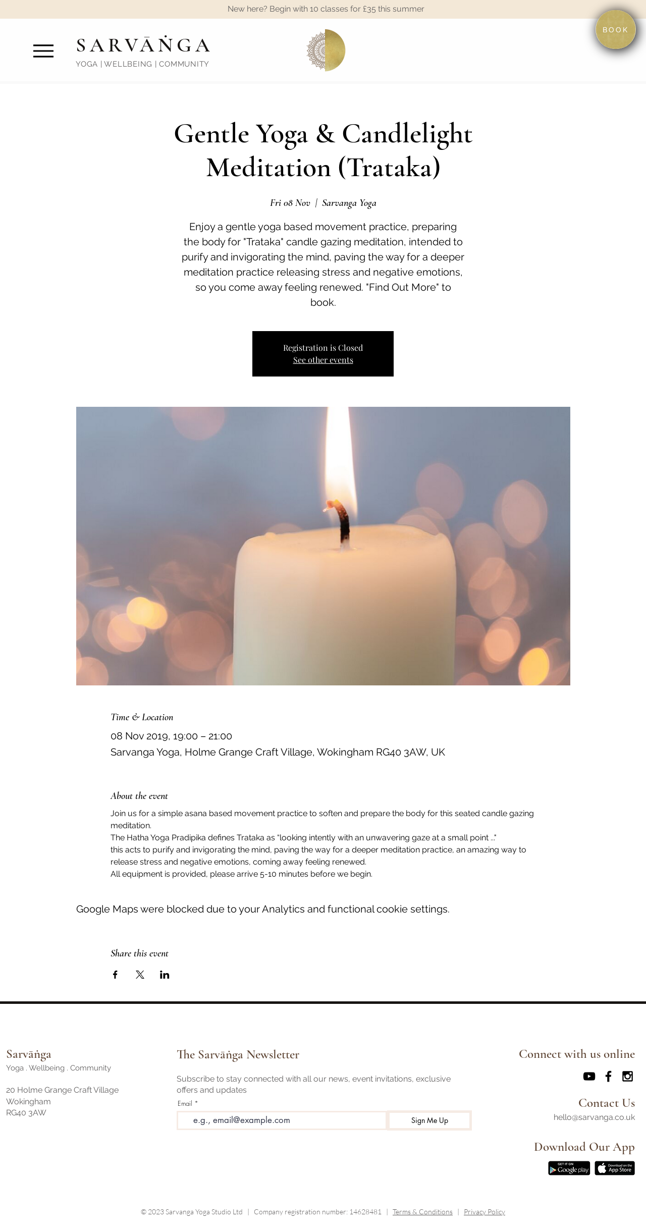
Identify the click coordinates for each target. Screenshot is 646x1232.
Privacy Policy (484, 1211)
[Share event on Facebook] (115, 975)
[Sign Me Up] (429, 1120)
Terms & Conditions (423, 1211)
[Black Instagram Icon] (627, 1076)
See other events (323, 359)
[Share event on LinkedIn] (165, 975)
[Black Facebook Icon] (608, 1076)
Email (185, 1103)
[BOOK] (616, 29)
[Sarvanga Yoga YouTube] (589, 1076)
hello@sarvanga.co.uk (594, 1117)
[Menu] (43, 50)
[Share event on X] (140, 975)
